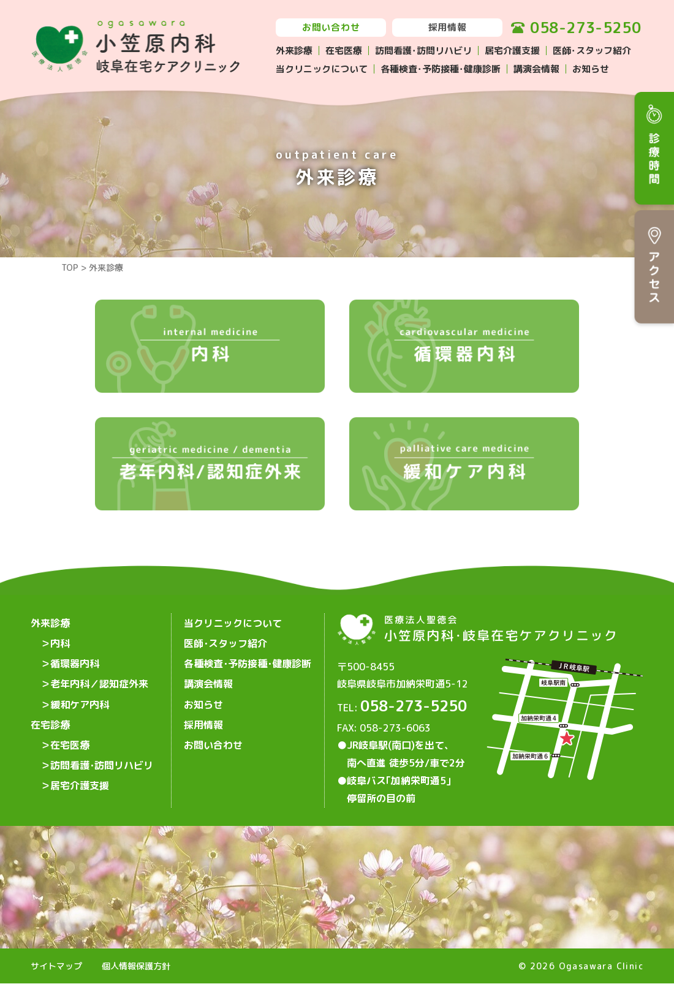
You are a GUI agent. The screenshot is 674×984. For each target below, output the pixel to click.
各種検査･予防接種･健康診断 (441, 69)
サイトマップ (56, 966)
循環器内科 (74, 662)
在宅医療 (343, 50)
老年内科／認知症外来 (99, 682)
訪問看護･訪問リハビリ (423, 50)
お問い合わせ (331, 27)
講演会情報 (536, 69)
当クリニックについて (322, 69)
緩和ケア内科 (79, 701)
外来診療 (294, 50)
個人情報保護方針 (136, 966)
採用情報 (447, 27)
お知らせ (590, 69)
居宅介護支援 (512, 50)
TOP (69, 267)
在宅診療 (50, 721)
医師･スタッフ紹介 (592, 50)
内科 (60, 642)
